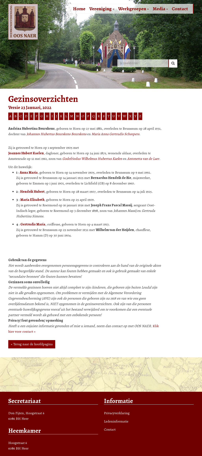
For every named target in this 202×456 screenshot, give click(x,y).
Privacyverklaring (117, 413)
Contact (180, 9)
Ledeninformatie (116, 421)
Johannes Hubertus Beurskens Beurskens (56, 134)
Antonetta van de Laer (143, 158)
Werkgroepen (133, 9)
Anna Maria (29, 172)
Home (79, 9)
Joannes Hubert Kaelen (26, 153)
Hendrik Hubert (32, 191)
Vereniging (101, 9)
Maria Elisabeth (32, 199)
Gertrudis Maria (32, 224)
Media (160, 9)
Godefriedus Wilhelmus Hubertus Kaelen (92, 158)
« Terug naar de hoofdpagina (32, 344)
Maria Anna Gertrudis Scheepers (115, 134)
